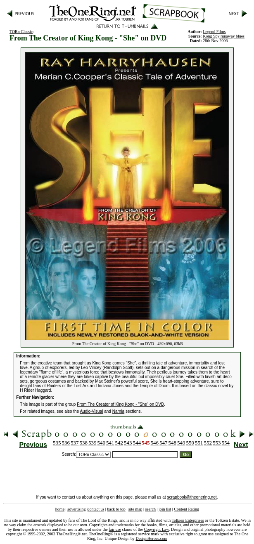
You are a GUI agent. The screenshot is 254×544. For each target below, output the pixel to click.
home (59, 509)
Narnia (118, 411)
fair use (115, 529)
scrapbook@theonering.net (191, 497)
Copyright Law (156, 529)
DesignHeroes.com (151, 538)
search (150, 509)
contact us (96, 509)
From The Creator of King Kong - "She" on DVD (120, 404)
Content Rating (186, 509)
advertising (76, 509)
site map (135, 509)
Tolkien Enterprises (188, 520)
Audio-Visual (91, 411)
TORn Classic (21, 31)
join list (165, 509)
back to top (116, 509)
